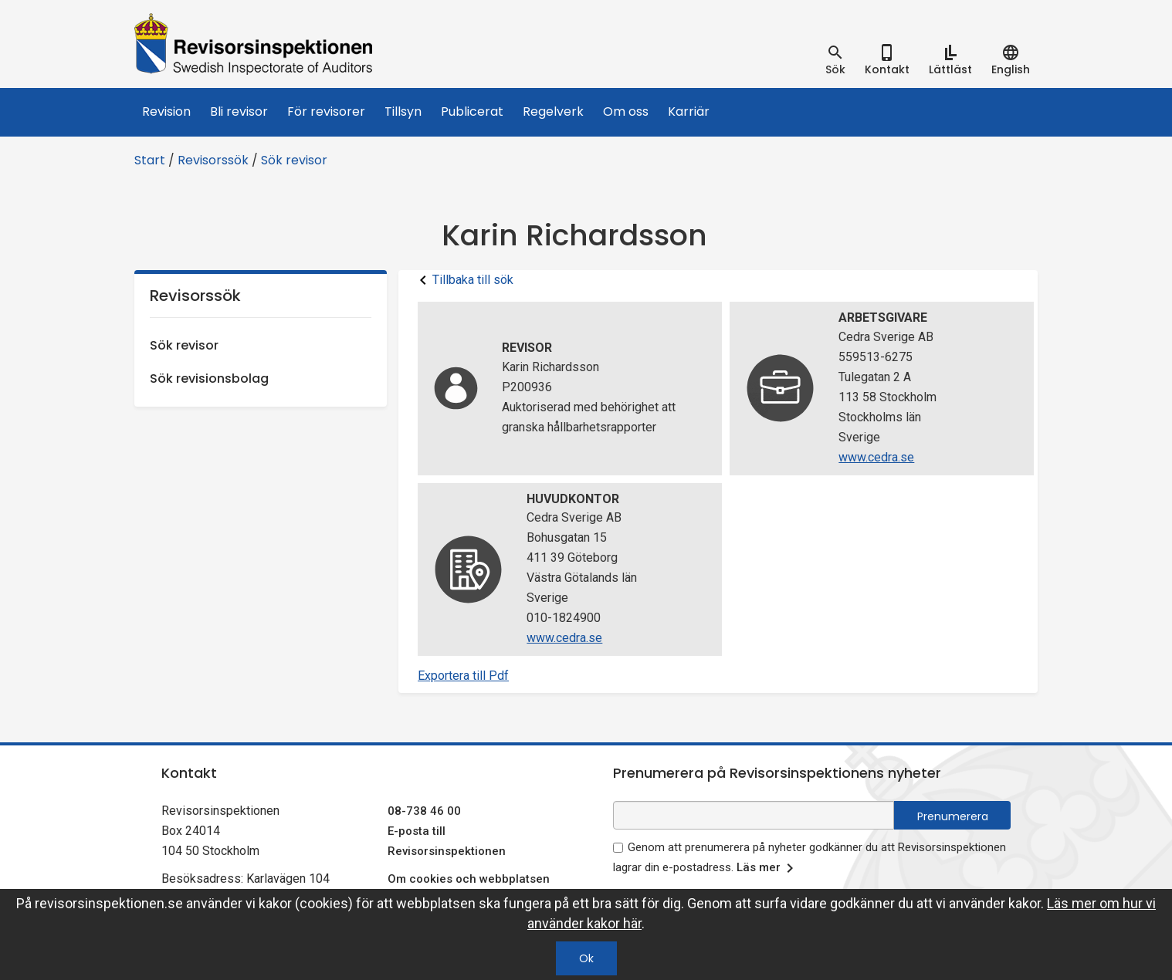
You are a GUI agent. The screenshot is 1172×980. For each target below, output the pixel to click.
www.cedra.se (876, 457)
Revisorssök (213, 160)
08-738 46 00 (424, 811)
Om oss (626, 111)
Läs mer (768, 868)
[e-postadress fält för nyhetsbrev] (753, 815)
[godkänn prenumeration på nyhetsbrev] (618, 848)
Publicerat (472, 111)
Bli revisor (239, 111)
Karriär (689, 111)
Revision (166, 111)
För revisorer (326, 111)
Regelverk (553, 111)
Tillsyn (403, 111)
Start (149, 160)
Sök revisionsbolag (209, 378)
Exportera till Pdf (463, 675)
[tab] (835, 60)
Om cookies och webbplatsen (469, 879)
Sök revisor (294, 160)
